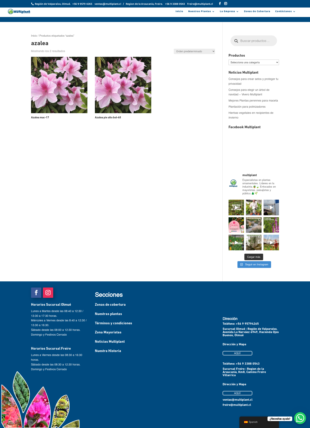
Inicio (179, 12)
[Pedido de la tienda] (194, 51)
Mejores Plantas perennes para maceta (253, 100)
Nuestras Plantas (199, 12)
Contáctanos (283, 12)
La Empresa (227, 12)
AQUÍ (237, 353)
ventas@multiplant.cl (237, 399)
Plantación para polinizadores (247, 106)
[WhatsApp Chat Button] (300, 418)
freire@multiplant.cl (237, 405)
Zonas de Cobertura (257, 12)
